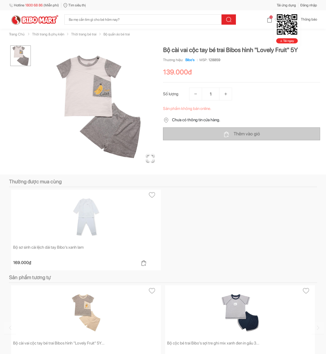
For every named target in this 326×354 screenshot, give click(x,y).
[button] (98, 106)
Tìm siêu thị (74, 5)
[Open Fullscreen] (150, 158)
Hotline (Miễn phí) (34, 5)
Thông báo (305, 19)
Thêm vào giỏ (241, 134)
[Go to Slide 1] (20, 55)
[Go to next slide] (318, 328)
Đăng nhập (308, 5)
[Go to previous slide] (10, 328)
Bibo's (189, 60)
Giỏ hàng (277, 19)
